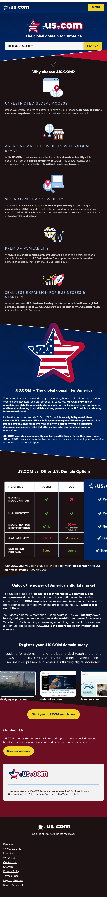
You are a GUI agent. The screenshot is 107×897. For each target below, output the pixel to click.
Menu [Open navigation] (96, 7)
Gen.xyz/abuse (15, 794)
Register (8, 844)
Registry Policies (13, 880)
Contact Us (10, 862)
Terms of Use (11, 875)
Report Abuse (11, 884)
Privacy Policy (11, 871)
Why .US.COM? (12, 848)
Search (93, 45)
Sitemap (8, 866)
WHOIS (7, 857)
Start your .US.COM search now (53, 714)
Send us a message (18, 750)
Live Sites (8, 853)
